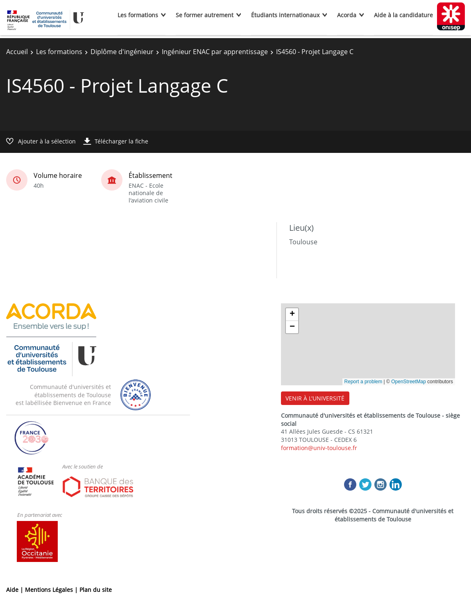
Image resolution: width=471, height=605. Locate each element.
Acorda (346, 15)
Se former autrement (204, 15)
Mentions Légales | (52, 590)
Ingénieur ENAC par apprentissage (215, 51)
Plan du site (95, 590)
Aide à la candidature (403, 15)
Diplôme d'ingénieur (122, 51)
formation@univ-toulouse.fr (319, 448)
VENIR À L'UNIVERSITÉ (314, 398)
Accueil (17, 51)
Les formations (138, 15)
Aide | (15, 590)
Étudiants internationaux (285, 15)
